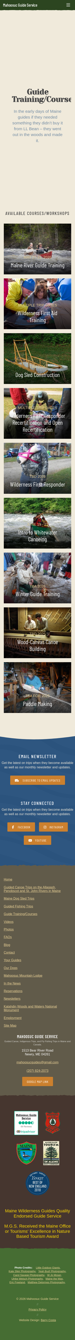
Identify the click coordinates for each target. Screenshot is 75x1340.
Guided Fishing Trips (18, 906)
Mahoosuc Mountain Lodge (23, 975)
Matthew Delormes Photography (46, 1282)
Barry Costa (48, 1320)
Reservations (13, 991)
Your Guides (12, 960)
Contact (9, 952)
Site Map (10, 1025)
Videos (9, 922)
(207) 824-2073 (37, 1070)
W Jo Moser (54, 1275)
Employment (13, 1018)
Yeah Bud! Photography (52, 1271)
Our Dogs (10, 968)
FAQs (8, 937)
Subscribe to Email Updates (37, 780)
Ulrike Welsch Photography (27, 1278)
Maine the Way (54, 1278)
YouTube (37, 840)
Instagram (53, 827)
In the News (12, 983)
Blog (7, 945)
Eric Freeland (17, 1282)
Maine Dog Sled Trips (19, 898)
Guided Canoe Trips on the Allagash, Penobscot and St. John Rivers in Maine (32, 889)
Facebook (21, 827)
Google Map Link (37, 1081)
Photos (9, 929)
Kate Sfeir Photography (22, 1271)
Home (8, 879)
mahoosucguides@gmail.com (37, 1062)
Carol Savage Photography (28, 1275)
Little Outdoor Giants (48, 1267)
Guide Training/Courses (20, 914)
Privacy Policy (38, 1309)
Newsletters (12, 998)
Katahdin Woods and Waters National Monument (30, 1008)
